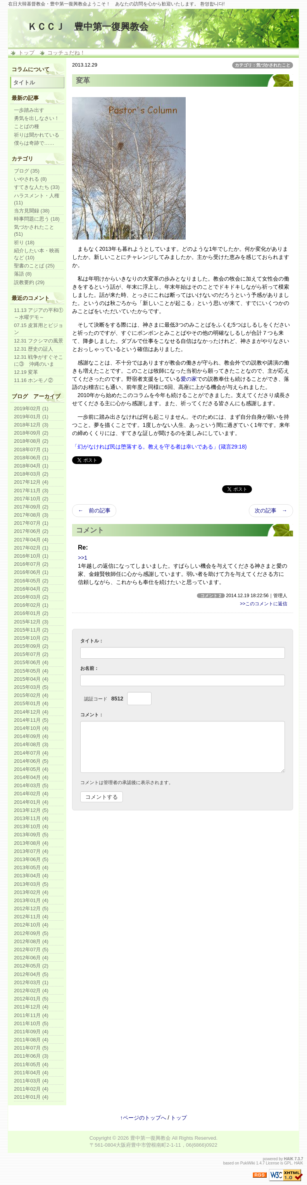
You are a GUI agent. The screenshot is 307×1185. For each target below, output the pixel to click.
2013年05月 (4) (31, 867)
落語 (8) (23, 274)
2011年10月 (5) (31, 1023)
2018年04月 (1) (31, 466)
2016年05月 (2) (31, 581)
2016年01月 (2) (31, 613)
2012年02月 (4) (31, 990)
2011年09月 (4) (31, 1031)
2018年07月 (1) (31, 449)
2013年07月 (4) (31, 851)
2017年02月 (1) (31, 548)
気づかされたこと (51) (34, 230)
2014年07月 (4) (31, 753)
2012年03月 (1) (31, 982)
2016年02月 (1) (31, 605)
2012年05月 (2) (31, 966)
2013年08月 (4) (31, 843)
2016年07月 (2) (31, 564)
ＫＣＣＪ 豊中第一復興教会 (88, 26)
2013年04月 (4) (31, 875)
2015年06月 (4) (31, 662)
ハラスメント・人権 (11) (36, 199)
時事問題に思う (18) (37, 219)
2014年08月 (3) (31, 744)
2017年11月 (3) (31, 490)
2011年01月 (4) (31, 1097)
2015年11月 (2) (31, 630)
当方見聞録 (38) (32, 211)
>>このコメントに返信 (263, 603)
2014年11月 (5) (31, 720)
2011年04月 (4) (31, 1072)
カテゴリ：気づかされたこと (262, 65)
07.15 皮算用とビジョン (38, 328)
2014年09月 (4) (31, 736)
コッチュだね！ (66, 53)
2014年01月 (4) (31, 802)
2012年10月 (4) (31, 925)
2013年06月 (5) (31, 859)
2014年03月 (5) (31, 785)
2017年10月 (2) (31, 499)
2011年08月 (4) (31, 1040)
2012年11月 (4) (31, 917)
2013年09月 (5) (31, 834)
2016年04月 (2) (31, 589)
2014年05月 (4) (31, 769)
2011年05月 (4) (31, 1064)
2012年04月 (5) (31, 974)
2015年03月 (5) (31, 687)
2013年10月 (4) (31, 826)
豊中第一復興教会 (150, 1138)
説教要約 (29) (29, 282)
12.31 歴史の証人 (33, 349)
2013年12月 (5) (31, 810)
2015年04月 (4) (31, 679)
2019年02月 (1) (31, 408)
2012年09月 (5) (31, 933)
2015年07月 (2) (31, 654)
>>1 (82, 558)
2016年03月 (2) (31, 597)
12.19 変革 (26, 372)
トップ (26, 53)
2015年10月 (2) (31, 638)
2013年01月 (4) (31, 900)
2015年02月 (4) (31, 695)
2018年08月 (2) (31, 441)
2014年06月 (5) (31, 761)
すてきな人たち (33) (37, 187)
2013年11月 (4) (31, 818)
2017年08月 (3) (31, 515)
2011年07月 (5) (31, 1048)
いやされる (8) (30, 179)
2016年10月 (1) (31, 556)
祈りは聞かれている (36, 135)
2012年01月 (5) (31, 999)
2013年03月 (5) (31, 884)
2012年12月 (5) (31, 908)
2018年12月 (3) (31, 425)
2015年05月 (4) (31, 671)
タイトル (24, 82)
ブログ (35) (27, 171)
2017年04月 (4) (31, 540)
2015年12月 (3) (31, 622)
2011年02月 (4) (31, 1089)
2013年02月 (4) (31, 892)
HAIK (288, 1159)
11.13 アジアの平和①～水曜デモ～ (38, 313)
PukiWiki (247, 1163)
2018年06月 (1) (31, 458)
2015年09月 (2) (31, 646)
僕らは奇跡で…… (34, 143)
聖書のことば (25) (34, 266)
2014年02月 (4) (31, 793)
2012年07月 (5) (31, 949)
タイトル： (91, 641)
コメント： (91, 715)
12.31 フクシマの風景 (38, 341)
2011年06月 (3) (31, 1056)
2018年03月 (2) (31, 474)
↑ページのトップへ (143, 1118)
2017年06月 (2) (31, 531)
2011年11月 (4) (31, 1015)
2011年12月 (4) (31, 1007)
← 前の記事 (94, 510)
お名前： (89, 668)
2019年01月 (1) (31, 417)
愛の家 (189, 379)
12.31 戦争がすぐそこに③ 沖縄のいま (38, 360)
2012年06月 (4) (31, 958)
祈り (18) (24, 242)
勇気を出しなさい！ (36, 118)
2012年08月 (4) (31, 941)
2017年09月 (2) (31, 507)
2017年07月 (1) (31, 523)
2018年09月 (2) (31, 433)
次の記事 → (271, 510)
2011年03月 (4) (31, 1081)
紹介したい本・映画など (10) (36, 254)
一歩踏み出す (29, 110)
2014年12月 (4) (31, 712)
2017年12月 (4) (31, 482)
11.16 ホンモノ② (33, 380)
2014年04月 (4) (31, 777)
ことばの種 (26, 126)
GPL (288, 1163)
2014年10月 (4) (31, 728)
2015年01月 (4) (31, 703)
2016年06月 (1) (31, 572)
